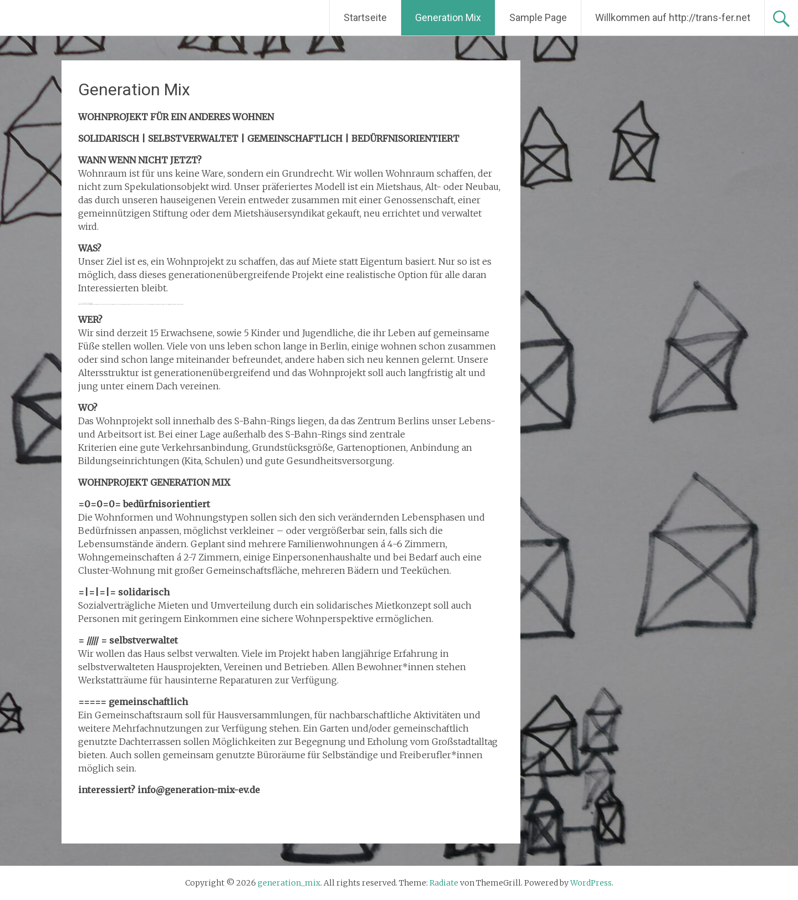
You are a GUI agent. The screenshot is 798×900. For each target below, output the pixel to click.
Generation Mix (448, 17)
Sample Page (538, 17)
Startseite (365, 17)
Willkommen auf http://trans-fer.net (672, 17)
